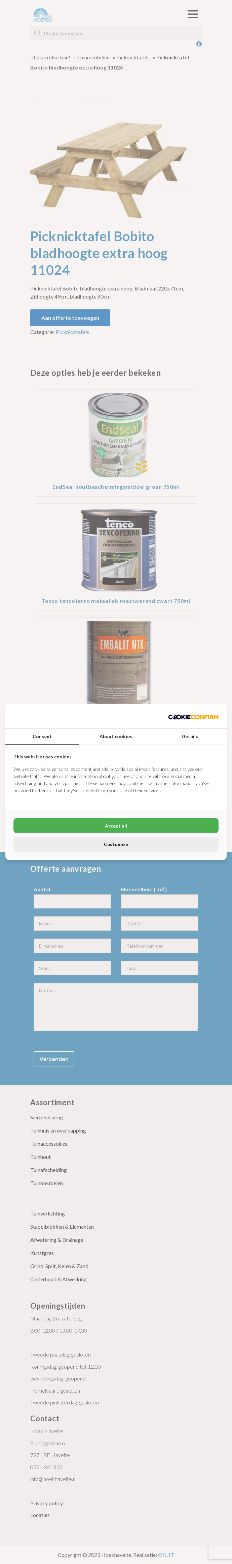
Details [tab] (190, 736)
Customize (116, 844)
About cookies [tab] (116, 736)
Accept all (116, 826)
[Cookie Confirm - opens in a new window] (193, 716)
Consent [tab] (42, 736)
